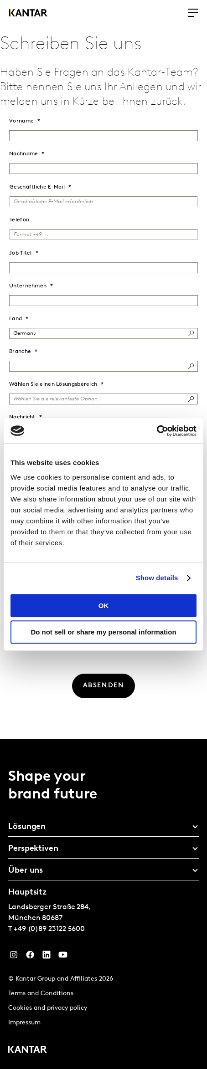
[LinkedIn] (46, 957)
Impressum (24, 1022)
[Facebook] (30, 957)
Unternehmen (28, 286)
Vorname (21, 121)
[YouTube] (62, 957)
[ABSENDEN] (103, 686)
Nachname (23, 154)
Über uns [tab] (25, 870)
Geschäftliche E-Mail (37, 187)
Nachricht (22, 417)
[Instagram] (13, 957)
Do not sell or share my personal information (103, 632)
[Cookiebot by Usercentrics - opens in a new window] (157, 431)
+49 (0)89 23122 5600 (49, 929)
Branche (20, 351)
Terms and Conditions (40, 993)
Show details (157, 578)
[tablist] (103, 904)
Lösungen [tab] (27, 827)
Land (15, 319)
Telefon (19, 220)
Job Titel (20, 253)
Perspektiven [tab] (33, 848)
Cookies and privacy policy (47, 1008)
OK (103, 605)
